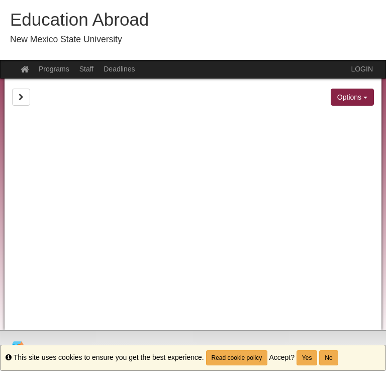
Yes (307, 357)
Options (352, 97)
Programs (54, 69)
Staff (86, 69)
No (328, 357)
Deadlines (119, 69)
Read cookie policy (237, 357)
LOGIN (362, 69)
